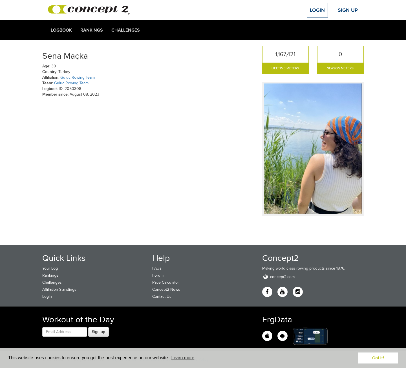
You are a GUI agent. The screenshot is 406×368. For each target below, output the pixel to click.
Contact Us (161, 296)
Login (317, 10)
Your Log (50, 268)
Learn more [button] (182, 357)
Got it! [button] (378, 358)
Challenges (125, 30)
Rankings (91, 30)
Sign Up (348, 10)
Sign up (98, 331)
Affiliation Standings (59, 289)
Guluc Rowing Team (77, 77)
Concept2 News (166, 289)
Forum (158, 275)
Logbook (61, 30)
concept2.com (278, 277)
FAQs (157, 268)
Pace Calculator (165, 282)
